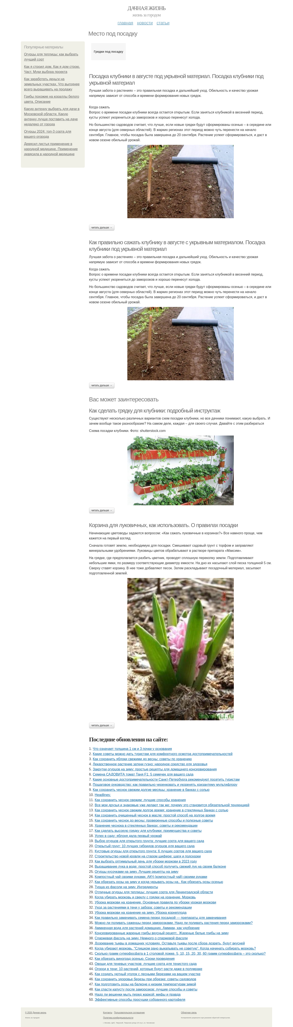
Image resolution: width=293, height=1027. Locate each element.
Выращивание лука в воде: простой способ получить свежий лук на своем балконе (160, 866)
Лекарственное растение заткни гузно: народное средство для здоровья (150, 764)
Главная (125, 22)
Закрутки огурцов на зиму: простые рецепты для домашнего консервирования (155, 769)
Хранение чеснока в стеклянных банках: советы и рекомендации (146, 825)
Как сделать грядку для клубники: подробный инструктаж (154, 410)
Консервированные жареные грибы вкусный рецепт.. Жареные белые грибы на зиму (162, 933)
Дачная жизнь (146, 8)
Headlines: (103, 795)
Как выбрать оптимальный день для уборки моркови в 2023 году (146, 861)
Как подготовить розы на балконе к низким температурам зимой (145, 984)
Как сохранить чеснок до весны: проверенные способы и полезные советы (154, 820)
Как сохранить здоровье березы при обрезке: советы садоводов (145, 979)
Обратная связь (189, 1012)
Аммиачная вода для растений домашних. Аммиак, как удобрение (147, 928)
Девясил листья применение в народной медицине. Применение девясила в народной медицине (51, 149)
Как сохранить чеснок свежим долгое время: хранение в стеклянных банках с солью (161, 810)
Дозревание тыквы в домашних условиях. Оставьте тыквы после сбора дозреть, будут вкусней (170, 943)
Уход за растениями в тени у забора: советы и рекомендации (143, 907)
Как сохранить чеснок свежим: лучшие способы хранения (140, 800)
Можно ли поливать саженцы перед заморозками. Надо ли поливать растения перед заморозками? (174, 923)
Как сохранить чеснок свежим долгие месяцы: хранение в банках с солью (151, 790)
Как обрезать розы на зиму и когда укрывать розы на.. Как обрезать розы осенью (159, 882)
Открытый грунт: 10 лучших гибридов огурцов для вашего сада (145, 846)
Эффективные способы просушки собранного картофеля (140, 999)
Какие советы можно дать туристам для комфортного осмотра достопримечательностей (163, 754)
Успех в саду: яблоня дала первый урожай (128, 836)
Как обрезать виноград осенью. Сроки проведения (135, 958)
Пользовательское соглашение (129, 1012)
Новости (145, 22)
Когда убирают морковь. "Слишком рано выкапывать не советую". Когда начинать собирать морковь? (175, 948)
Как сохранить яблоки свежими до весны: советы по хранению (142, 759)
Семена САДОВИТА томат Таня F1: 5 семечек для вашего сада (143, 774)
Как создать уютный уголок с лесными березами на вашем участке (148, 974)
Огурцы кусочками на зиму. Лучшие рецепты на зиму (136, 871)
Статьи (163, 22)
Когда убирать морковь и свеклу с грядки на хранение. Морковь (145, 897)
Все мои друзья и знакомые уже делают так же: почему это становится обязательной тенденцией (172, 805)
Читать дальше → (101, 227)
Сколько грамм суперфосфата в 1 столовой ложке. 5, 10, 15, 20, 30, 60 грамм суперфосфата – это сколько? (180, 953)
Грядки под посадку (108, 51)
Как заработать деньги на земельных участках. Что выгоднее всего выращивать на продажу (52, 84)
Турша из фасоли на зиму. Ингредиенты (126, 887)
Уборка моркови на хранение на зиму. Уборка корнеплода (141, 912)
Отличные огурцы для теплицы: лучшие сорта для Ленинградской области (154, 892)
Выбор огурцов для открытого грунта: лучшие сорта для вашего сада (149, 841)
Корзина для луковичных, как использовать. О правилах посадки (163, 525)
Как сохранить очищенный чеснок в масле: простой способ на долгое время (155, 815)
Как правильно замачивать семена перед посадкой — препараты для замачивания (160, 918)
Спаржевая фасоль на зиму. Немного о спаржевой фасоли (141, 938)
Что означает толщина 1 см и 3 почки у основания (132, 749)
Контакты (107, 1012)
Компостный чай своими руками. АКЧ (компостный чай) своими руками (151, 877)
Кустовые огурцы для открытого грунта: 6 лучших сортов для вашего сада (153, 851)
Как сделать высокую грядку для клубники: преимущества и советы (148, 830)
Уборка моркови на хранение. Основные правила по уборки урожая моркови (155, 902)
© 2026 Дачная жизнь (35, 1012)
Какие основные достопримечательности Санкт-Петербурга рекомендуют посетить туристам (166, 779)
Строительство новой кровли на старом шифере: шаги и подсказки (148, 856)
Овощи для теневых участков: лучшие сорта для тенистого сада (146, 964)
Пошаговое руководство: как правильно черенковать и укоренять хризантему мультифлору (165, 784)
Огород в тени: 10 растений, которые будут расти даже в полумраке (148, 969)
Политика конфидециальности (118, 1018)
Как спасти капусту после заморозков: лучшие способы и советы (146, 989)
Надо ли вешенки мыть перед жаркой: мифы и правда (138, 994)
